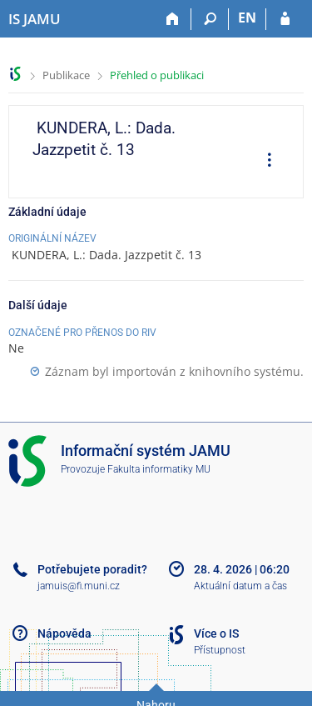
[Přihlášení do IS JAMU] (285, 19)
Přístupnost (219, 650)
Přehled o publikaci (157, 75)
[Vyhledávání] (210, 19)
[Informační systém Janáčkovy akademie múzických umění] (34, 19)
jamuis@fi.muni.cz (78, 586)
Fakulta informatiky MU (158, 469)
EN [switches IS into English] (247, 17)
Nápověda (64, 633)
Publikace (66, 75)
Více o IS (216, 633)
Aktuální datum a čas (240, 586)
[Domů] (172, 19)
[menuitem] (264, 162)
